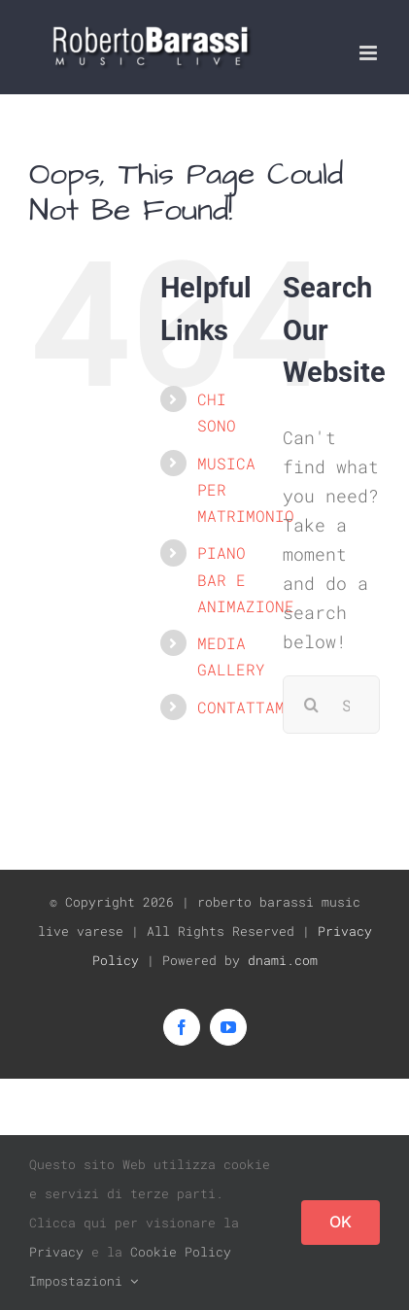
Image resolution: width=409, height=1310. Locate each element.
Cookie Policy (180, 1251)
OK (340, 1221)
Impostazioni (83, 1281)
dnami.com (283, 960)
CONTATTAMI (245, 707)
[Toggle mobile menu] (369, 53)
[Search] (312, 704)
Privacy (56, 1251)
